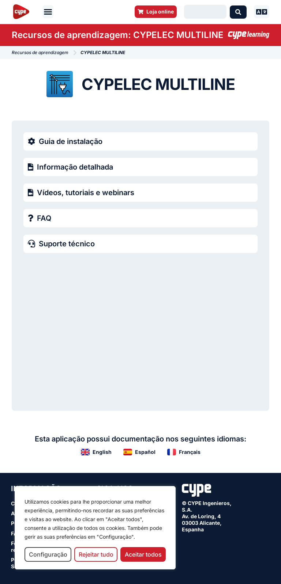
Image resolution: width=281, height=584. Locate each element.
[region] (95, 527)
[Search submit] (238, 11)
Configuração (48, 554)
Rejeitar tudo (96, 554)
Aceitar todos (143, 554)
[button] (47, 11)
